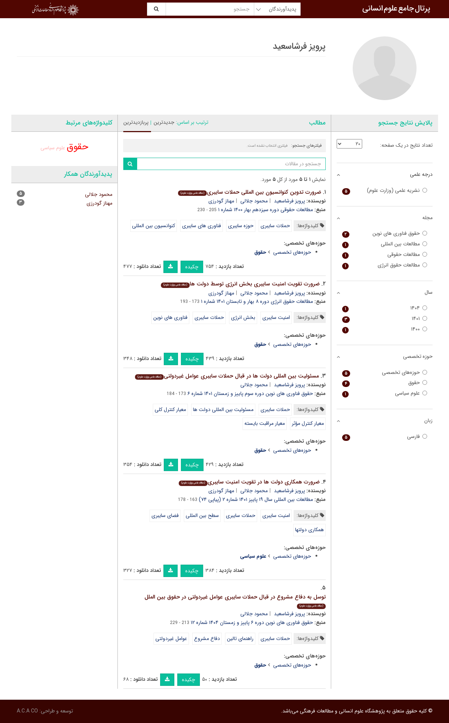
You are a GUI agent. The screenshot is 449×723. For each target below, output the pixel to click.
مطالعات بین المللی (384, 244)
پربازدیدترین (135, 122)
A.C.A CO (27, 711)
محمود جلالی (254, 201)
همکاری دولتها (309, 530)
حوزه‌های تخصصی (292, 252)
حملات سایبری (275, 226)
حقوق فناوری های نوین (384, 233)
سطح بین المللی (202, 515)
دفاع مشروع (207, 639)
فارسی (384, 436)
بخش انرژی (243, 317)
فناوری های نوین (170, 317)
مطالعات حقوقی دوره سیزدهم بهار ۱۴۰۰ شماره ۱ (265, 210)
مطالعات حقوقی (384, 254)
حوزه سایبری (240, 226)
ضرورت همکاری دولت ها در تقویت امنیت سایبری (249, 482)
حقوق (77, 146)
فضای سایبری (165, 515)
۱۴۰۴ (384, 308)
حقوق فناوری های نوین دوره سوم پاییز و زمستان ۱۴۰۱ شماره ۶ (250, 394)
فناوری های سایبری (201, 226)
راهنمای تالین (240, 639)
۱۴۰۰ (384, 329)
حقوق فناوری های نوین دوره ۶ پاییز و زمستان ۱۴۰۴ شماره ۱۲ (252, 623)
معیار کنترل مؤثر (308, 423)
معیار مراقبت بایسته (264, 423)
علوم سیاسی (52, 148)
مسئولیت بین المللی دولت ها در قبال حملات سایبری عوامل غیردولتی (227, 376)
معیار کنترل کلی (170, 410)
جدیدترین (164, 122)
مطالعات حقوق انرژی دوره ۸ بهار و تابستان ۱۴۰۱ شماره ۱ (257, 301)
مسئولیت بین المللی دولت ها (223, 410)
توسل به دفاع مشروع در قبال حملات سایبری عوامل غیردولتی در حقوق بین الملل (235, 601)
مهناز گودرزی (221, 201)
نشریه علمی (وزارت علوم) (384, 190)
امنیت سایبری (276, 317)
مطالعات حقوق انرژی (384, 265)
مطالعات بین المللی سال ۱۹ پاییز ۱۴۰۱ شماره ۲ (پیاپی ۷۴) (256, 499)
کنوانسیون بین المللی (153, 226)
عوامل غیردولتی (171, 639)
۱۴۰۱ (384, 319)
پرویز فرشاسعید (289, 201)
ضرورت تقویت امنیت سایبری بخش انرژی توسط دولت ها (240, 284)
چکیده (191, 267)
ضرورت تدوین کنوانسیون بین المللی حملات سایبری (249, 192)
